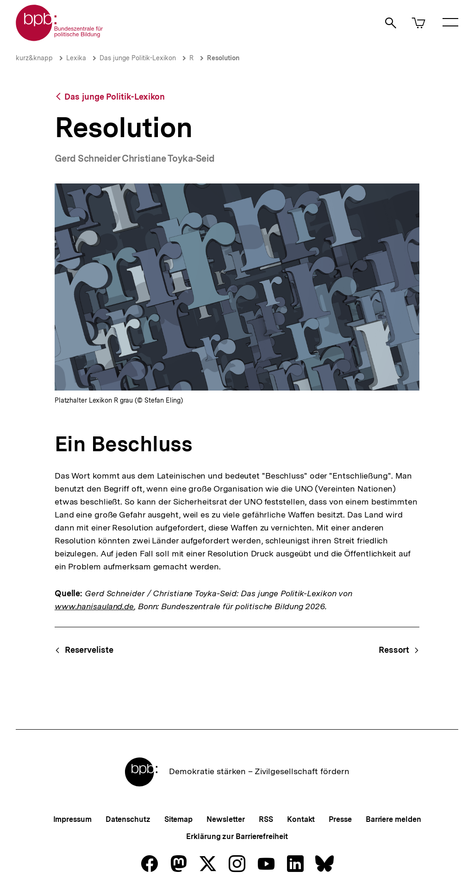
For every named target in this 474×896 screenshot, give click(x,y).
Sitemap (178, 819)
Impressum (72, 819)
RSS (266, 819)
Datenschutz (128, 819)
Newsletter (225, 819)
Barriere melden (393, 819)
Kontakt (301, 819)
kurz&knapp (34, 58)
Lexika (76, 58)
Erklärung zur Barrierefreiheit (236, 836)
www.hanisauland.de (94, 606)
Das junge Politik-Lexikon (138, 58)
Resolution (223, 58)
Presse (340, 819)
